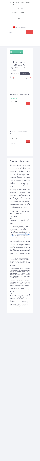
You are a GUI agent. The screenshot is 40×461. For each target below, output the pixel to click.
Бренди (15, 5)
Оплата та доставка (17, 2)
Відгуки (28, 2)
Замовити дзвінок (20, 27)
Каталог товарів (16, 52)
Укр (18, 8)
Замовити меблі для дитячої (20, 234)
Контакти (23, 5)
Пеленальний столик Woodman (19, 94)
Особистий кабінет (18, 12)
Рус (22, 8)
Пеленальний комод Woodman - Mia (19, 132)
